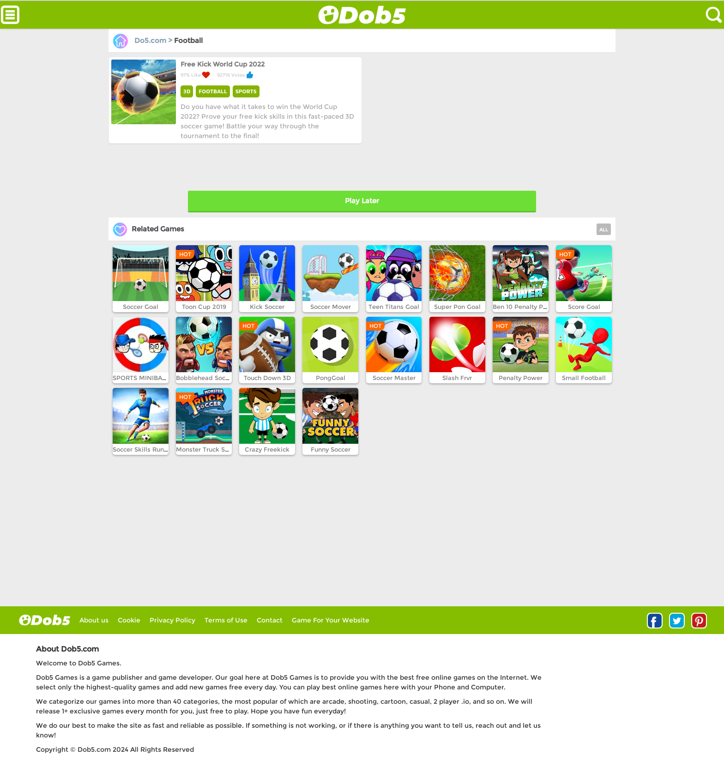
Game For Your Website (330, 620)
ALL (603, 230)
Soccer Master (394, 377)
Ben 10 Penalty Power (525, 306)
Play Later (362, 200)
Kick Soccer (267, 306)
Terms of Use (226, 620)
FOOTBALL (213, 91)
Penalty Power (521, 377)
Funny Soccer (330, 449)
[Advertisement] (487, 121)
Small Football (584, 377)
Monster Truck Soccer (208, 449)
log (44, 620)
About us (94, 620)
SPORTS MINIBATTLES (147, 377)
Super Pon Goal (457, 306)
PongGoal (330, 377)
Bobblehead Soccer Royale (216, 377)
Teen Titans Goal (393, 306)
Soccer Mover (330, 306)
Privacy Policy (172, 620)
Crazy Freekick (267, 449)
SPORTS (246, 91)
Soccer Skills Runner (143, 449)
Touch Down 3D (267, 377)
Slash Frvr (457, 377)
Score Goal (584, 306)
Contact (270, 620)
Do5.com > (143, 40)
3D (187, 91)
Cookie (129, 620)
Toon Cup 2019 (204, 306)
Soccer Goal (140, 306)
